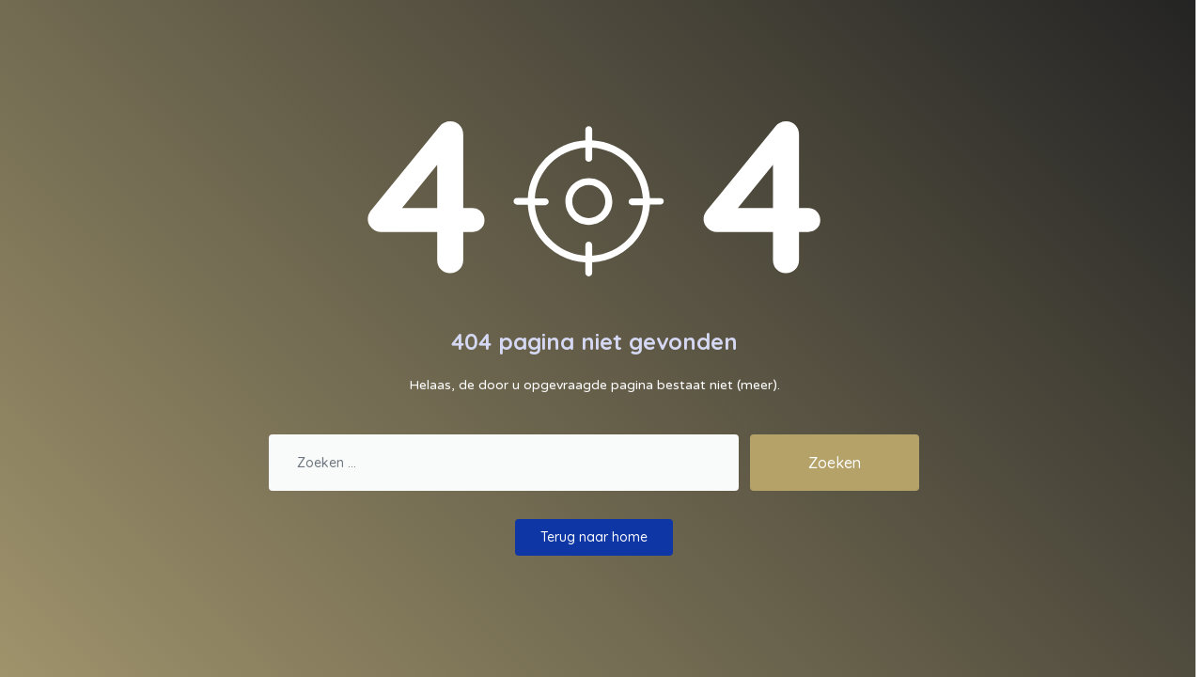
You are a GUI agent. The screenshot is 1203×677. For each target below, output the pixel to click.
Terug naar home (594, 536)
